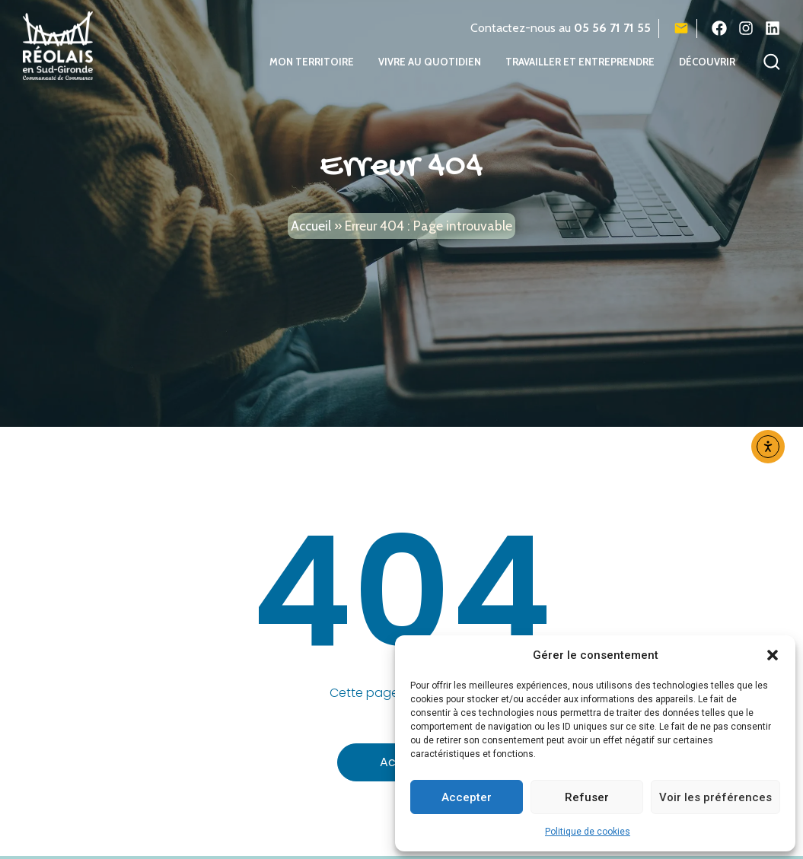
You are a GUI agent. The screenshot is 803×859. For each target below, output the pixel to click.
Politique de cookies (587, 831)
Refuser (587, 797)
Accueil (311, 233)
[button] (772, 655)
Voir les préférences (715, 797)
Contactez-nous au (560, 28)
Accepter (466, 797)
